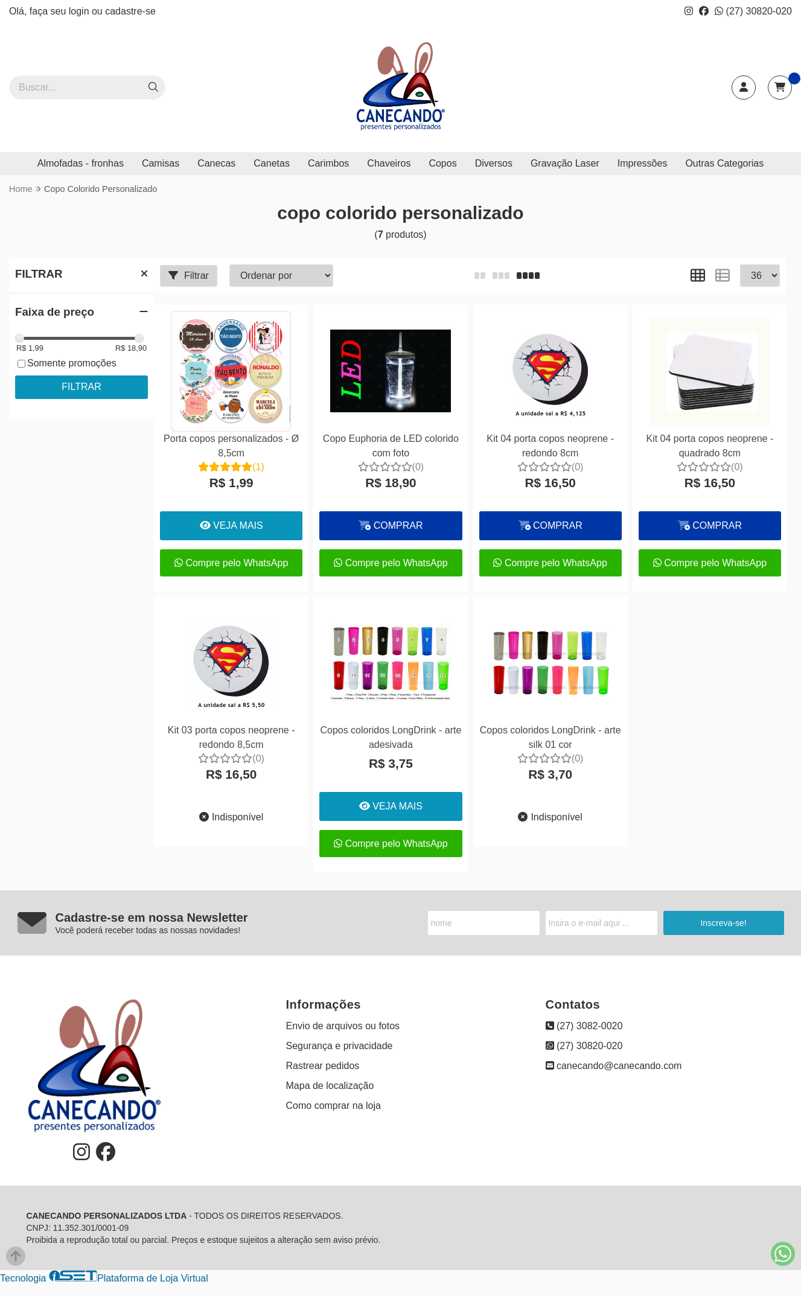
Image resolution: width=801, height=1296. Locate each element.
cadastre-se (130, 11)
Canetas (272, 163)
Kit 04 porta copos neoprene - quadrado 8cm (709, 445)
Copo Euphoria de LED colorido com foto (391, 445)
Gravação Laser (565, 163)
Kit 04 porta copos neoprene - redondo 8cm (550, 445)
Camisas (160, 163)
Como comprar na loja (333, 1105)
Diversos (493, 163)
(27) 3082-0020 (584, 1026)
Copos (442, 163)
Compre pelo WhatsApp (231, 563)
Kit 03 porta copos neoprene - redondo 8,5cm (231, 737)
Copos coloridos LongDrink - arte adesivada (390, 737)
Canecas (216, 163)
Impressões (643, 163)
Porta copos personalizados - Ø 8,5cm (231, 445)
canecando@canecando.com (614, 1066)
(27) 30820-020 (753, 11)
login (80, 11)
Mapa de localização (330, 1086)
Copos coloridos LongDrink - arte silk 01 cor (550, 737)
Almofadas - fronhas (80, 163)
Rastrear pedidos (323, 1066)
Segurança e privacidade (339, 1046)
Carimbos (328, 163)
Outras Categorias (724, 163)
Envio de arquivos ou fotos (343, 1026)
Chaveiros (388, 163)
